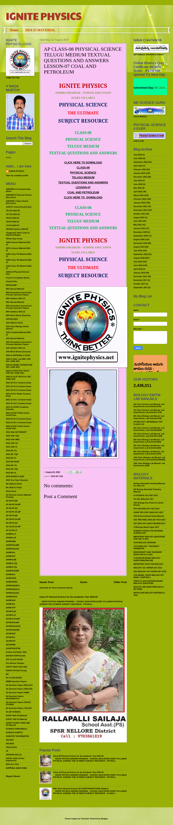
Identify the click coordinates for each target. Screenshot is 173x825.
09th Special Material (15, 302)
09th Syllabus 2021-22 (15, 312)
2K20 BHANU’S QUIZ (15, 476)
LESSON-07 (83, 187)
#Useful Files (11, 281)
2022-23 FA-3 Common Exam (18, 419)
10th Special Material (15, 338)
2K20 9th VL (11, 473)
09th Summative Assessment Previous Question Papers (18, 307)
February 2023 (140, 169)
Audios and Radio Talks (16, 652)
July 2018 (138, 262)
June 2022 (138, 184)
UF (7, 751)
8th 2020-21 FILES (14, 484)
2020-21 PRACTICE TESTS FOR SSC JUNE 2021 (17, 372)
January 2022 (139, 203)
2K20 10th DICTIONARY (16, 432)
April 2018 (138, 269)
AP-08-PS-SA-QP (13, 512)
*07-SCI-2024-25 (13, 214)
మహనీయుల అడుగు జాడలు (16, 768)
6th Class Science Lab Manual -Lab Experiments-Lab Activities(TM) (149, 405)
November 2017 (140, 280)
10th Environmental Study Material (149, 516)
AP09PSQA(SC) (13, 589)
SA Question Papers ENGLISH (19, 689)
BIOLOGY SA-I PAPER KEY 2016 (148, 568)
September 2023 (141, 162)
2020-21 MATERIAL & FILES (18, 355)
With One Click (12, 764)
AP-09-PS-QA (12, 523)
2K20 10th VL (11, 447)
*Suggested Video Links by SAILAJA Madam (18, 234)
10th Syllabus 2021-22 (15, 348)
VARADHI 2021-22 (13, 755)
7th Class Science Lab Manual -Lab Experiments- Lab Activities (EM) (149, 435)
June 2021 (138, 221)
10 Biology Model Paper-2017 (146, 527)
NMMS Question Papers (16, 681)
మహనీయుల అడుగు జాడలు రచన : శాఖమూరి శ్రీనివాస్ (148, 361)
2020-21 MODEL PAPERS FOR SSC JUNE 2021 (19, 366)
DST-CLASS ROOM (14, 659)
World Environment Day (144, 87)
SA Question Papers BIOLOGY (19, 685)
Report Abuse (13, 776)
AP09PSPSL (11, 578)
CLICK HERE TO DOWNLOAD (83, 162)
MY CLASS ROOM (14, 678)
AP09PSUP (11, 600)
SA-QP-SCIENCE (13, 712)
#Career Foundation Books (18, 278)
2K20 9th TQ (11, 465)
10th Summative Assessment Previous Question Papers (18, 343)
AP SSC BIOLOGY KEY (144, 499)
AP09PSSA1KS (12, 593)
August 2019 (139, 247)
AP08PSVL (10, 552)
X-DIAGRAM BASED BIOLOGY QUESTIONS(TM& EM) (147, 559)
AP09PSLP (10, 574)
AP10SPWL (11, 645)
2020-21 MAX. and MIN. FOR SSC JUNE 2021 (18, 360)
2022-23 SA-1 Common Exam (18, 422)
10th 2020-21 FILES (14, 323)
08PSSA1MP (11, 285)
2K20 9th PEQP (12, 462)
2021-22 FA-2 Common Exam (18, 386)
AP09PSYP (10, 608)
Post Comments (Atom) (62, 588)
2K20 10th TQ (12, 443)
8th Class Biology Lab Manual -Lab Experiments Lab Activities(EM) (149, 441)
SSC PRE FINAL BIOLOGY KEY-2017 (150, 520)
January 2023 (139, 173)
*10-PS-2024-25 (12, 225)
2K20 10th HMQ (12, 439)
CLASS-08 (83, 167)
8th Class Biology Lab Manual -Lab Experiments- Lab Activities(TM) (149, 417)
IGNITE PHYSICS (43, 16)
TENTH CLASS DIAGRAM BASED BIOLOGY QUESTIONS (148, 582)
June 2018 (138, 265)
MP (7, 674)
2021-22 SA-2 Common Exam (18, 403)
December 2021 (140, 206)
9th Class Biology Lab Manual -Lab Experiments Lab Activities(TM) (149, 453)
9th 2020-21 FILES (14, 487)
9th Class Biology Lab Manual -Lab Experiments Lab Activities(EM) (149, 446)
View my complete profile (17, 175)
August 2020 (139, 239)
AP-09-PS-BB (11, 516)
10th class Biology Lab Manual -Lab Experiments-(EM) (149, 464)
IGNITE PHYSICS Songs (16, 671)
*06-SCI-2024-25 (13, 211)
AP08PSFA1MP (12, 545)
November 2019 (140, 243)
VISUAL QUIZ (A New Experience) (15, 759)
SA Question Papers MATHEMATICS (15, 697)
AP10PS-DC (11, 611)
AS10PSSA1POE (13, 648)
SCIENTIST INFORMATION (17, 736)
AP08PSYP (10, 556)
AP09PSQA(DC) (13, 586)
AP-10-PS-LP (11, 530)
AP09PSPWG (11, 582)
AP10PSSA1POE (13, 626)
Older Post (120, 582)
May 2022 (138, 188)
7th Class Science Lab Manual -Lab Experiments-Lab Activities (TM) (149, 411)
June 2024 (138, 158)
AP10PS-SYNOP (13, 619)
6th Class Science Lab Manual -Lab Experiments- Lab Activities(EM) (149, 429)
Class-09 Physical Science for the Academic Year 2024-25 (78, 756)
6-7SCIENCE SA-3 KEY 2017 (146, 495)
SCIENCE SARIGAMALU (16, 729)
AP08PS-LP (11, 534)
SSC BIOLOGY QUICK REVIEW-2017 (149, 523)
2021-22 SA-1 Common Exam (18, 400)
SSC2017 (10, 740)
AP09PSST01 (11, 597)
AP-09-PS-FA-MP (13, 519)
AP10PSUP (11, 634)
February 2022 (140, 199)
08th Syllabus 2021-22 (15, 298)
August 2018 (139, 258)
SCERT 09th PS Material (16, 716)
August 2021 (139, 217)
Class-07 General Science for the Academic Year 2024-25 (68, 597)
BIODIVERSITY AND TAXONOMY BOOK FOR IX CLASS (148, 553)
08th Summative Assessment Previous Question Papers (18, 294)
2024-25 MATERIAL (40, 30)
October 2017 (139, 284)
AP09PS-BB (11, 560)
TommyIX (85, 819)
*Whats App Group (14, 239)
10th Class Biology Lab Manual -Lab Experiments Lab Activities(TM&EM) (149, 458)
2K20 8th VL (11, 458)
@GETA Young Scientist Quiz (19, 207)
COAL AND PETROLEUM (83, 192)
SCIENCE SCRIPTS (14, 732)
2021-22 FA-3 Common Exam (18, 390)
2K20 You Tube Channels (17, 480)
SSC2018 (10, 744)
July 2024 (138, 155)
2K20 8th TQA (57, 476)
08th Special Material (15, 289)
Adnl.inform (11, 491)
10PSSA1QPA (12, 319)
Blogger (104, 819)
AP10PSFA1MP (12, 622)
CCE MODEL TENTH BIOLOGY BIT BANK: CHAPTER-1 (149, 576)
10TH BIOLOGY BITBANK (145, 543)
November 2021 (140, 210)
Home (14, 30)
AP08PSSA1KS (12, 549)
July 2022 (138, 181)
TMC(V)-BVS (11, 747)
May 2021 (138, 225)
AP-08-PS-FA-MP (13, 504)
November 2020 (140, 232)
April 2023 (138, 166)
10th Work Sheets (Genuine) (18, 352)
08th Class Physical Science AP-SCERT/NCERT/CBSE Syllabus (81, 789)
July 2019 (138, 251)
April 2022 (138, 192)
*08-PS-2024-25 (12, 218)
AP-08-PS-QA (12, 508)
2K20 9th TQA (12, 469)
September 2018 (141, 254)
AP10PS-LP (11, 615)
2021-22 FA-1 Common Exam (18, 383)
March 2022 (139, 195)
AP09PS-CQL (11, 563)
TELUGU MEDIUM (83, 177)
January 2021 (139, 228)
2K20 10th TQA (12, 436)
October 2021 (139, 214)
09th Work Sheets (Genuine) (18, 315)
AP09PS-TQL (11, 567)
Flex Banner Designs (15, 663)
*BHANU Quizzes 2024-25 (17, 229)
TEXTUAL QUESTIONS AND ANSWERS (83, 182)
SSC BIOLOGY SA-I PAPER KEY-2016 (150, 571)
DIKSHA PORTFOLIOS (16, 656)
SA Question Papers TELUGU (19, 708)
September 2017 (141, 287)
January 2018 (139, 273)
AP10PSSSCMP (13, 630)
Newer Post (46, 582)
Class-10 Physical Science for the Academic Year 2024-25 (78, 772)
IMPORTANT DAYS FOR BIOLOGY (148, 564)
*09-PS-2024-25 (12, 222)
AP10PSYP (10, 641)
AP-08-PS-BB (11, 501)
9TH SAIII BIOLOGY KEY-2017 (147, 509)
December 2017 (140, 276)
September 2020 (141, 236)
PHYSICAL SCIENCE (83, 172)
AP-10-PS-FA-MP (13, 527)
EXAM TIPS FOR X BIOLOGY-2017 (148, 512)
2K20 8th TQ (11, 451)
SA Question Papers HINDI (17, 693)
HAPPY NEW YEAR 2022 (16, 667)
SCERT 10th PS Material (16, 719)
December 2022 (140, 177)
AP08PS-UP (11, 538)
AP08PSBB (11, 541)
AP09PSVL (10, 604)
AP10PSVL (10, 637)
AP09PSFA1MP (12, 571)
